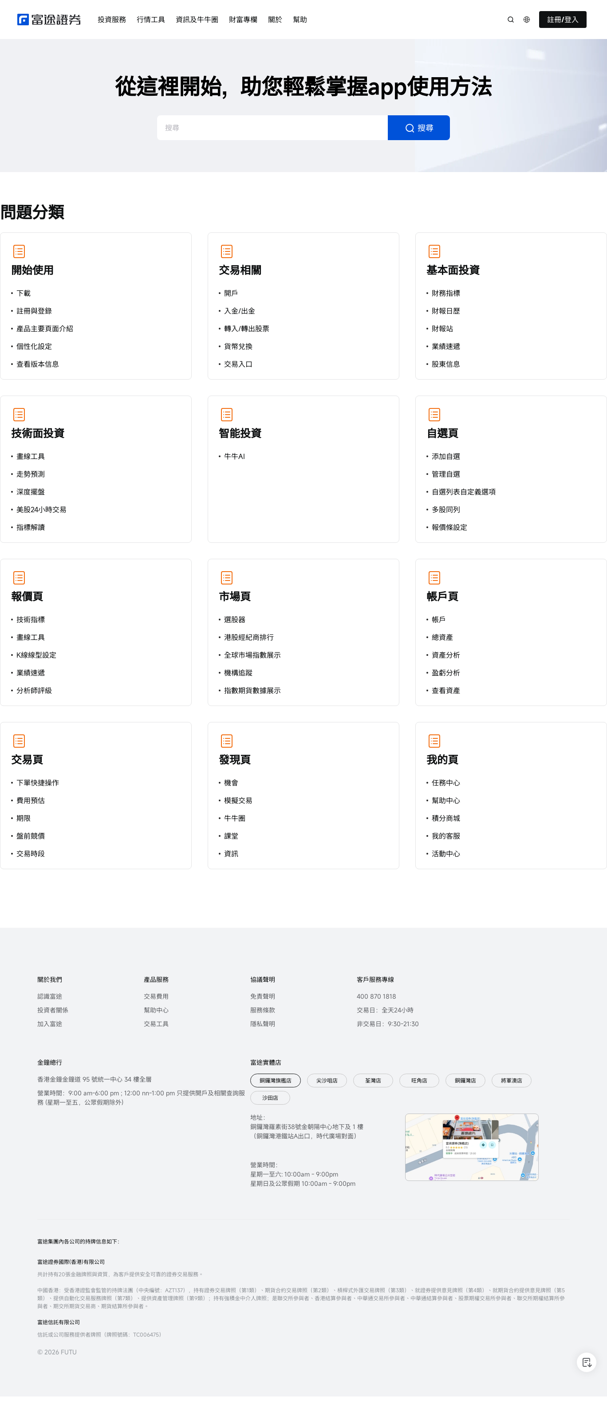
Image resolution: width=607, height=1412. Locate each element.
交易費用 (156, 996)
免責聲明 (262, 996)
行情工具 (151, 19)
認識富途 (49, 996)
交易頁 (27, 760)
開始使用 (32, 270)
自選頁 (442, 433)
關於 (275, 19)
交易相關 (240, 270)
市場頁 (235, 596)
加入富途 (49, 1024)
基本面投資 (453, 270)
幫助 (300, 19)
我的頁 (442, 760)
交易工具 (156, 1024)
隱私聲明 (262, 1024)
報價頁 (27, 596)
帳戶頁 (442, 596)
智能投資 (240, 433)
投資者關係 (52, 1010)
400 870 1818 (376, 996)
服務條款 (262, 1010)
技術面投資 (37, 433)
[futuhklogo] (49, 19)
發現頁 (235, 760)
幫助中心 (156, 1010)
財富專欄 (243, 19)
